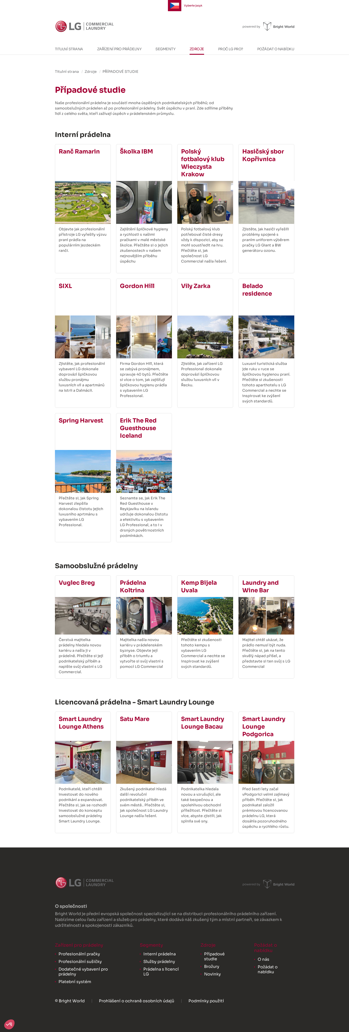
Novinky (212, 974)
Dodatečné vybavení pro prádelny (83, 972)
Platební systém (75, 981)
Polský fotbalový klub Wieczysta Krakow (202, 163)
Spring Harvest (81, 420)
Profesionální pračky (79, 954)
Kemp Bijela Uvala (199, 586)
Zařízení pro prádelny (119, 49)
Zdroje (197, 49)
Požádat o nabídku (275, 49)
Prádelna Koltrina (133, 586)
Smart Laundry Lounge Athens (81, 722)
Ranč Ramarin (79, 151)
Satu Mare (134, 719)
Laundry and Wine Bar (260, 586)
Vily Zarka (195, 286)
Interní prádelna (159, 954)
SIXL (65, 286)
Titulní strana (69, 49)
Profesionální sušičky (80, 961)
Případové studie (214, 956)
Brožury (211, 966)
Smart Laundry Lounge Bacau (202, 722)
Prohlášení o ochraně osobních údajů (136, 1000)
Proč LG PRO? (230, 49)
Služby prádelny (159, 961)
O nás (263, 959)
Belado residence (257, 289)
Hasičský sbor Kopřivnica (263, 155)
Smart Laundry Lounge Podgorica (263, 726)
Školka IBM (136, 151)
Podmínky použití (206, 1000)
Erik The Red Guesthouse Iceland (138, 428)
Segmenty (165, 49)
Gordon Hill (137, 286)
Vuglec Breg (77, 582)
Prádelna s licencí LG (161, 972)
